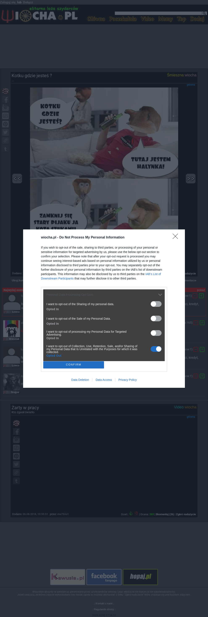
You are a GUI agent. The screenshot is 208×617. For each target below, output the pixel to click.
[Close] (177, 238)
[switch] (156, 304)
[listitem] (104, 295)
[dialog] (104, 308)
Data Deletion (80, 379)
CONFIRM (74, 364)
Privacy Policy (127, 379)
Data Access (104, 379)
